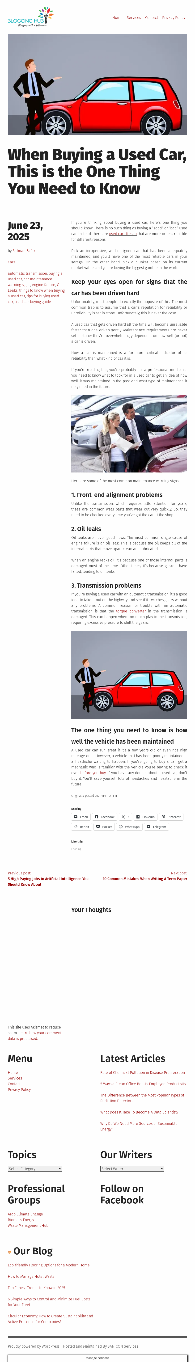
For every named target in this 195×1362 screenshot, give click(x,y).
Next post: (142, 876)
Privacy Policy (173, 17)
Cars (11, 262)
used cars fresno (123, 234)
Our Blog (33, 1251)
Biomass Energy (21, 1220)
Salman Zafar (24, 251)
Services (134, 17)
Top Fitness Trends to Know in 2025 (36, 1288)
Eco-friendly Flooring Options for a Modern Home (49, 1265)
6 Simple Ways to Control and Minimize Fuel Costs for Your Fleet (49, 1302)
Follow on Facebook (122, 1194)
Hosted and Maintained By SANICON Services (100, 1346)
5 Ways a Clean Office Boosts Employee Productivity (143, 1084)
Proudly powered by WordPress (33, 1346)
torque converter (131, 611)
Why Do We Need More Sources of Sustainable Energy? (139, 1126)
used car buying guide (33, 301)
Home (117, 17)
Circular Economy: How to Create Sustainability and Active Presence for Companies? (50, 1319)
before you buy (93, 773)
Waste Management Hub (28, 1225)
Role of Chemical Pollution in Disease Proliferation (142, 1072)
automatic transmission (27, 273)
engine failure (43, 285)
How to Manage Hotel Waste (31, 1276)
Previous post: (53, 879)
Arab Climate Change (25, 1214)
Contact (151, 17)
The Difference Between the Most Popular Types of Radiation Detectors (142, 1098)
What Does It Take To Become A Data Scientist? (139, 1112)
